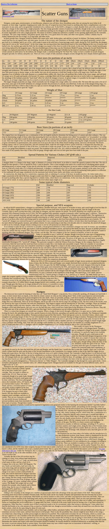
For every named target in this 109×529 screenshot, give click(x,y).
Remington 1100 (8, 16)
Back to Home (72, 4)
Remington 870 (74, 18)
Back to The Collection (9, 4)
